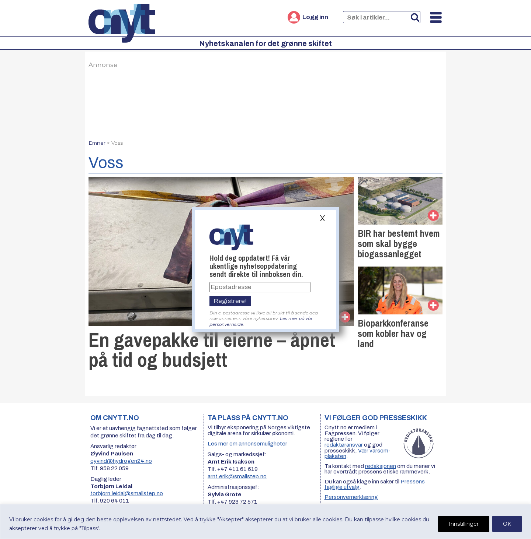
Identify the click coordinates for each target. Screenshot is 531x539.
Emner (96, 143)
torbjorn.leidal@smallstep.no (126, 493)
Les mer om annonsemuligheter (247, 444)
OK (507, 524)
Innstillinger (464, 524)
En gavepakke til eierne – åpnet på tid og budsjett (211, 349)
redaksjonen (380, 466)
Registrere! (230, 300)
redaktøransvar (343, 445)
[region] (265, 521)
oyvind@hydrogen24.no (121, 461)
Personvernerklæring (351, 497)
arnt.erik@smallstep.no (237, 476)
